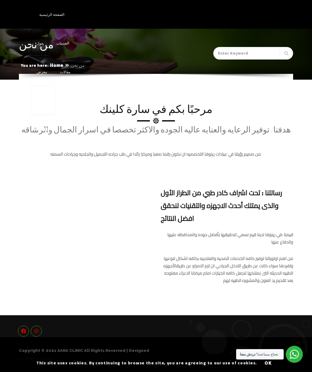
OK (268, 363)
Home (56, 65)
